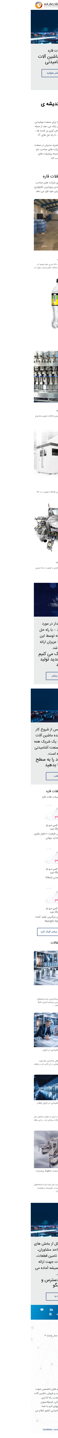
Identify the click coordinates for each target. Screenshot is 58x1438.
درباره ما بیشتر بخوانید (27, 73)
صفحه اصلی (49, 1361)
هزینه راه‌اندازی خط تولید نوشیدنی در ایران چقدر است (30, 1104)
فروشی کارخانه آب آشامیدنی (40, 259)
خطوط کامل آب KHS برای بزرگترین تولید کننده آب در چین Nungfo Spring (29, 919)
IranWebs (16, 1429)
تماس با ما (29, 1296)
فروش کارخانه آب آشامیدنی (41, 338)
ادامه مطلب (29, 776)
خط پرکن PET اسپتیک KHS (40, 411)
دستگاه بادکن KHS (45, 487)
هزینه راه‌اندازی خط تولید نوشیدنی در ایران (33, 1050)
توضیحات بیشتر (29, 676)
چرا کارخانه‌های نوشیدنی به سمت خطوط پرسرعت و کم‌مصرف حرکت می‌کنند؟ (30, 1172)
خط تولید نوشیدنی (45, 988)
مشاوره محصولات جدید (43, 1375)
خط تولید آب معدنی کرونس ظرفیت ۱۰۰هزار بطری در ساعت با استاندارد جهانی (29, 836)
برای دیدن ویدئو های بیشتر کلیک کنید (29, 932)
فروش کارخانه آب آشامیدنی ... (43, 343)
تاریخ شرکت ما (47, 1365)
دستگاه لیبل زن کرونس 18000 (40, 563)
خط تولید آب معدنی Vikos (29, 878)
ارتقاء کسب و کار (46, 1380)
